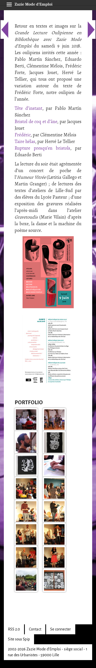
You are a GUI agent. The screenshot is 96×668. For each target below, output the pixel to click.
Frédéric (22, 135)
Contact (35, 629)
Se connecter (60, 629)
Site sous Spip (19, 639)
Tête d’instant (28, 108)
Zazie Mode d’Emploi (29, 4)
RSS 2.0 (14, 629)
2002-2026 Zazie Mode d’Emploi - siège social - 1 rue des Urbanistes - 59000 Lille (47, 652)
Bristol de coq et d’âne (36, 121)
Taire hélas (25, 141)
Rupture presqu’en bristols (42, 148)
